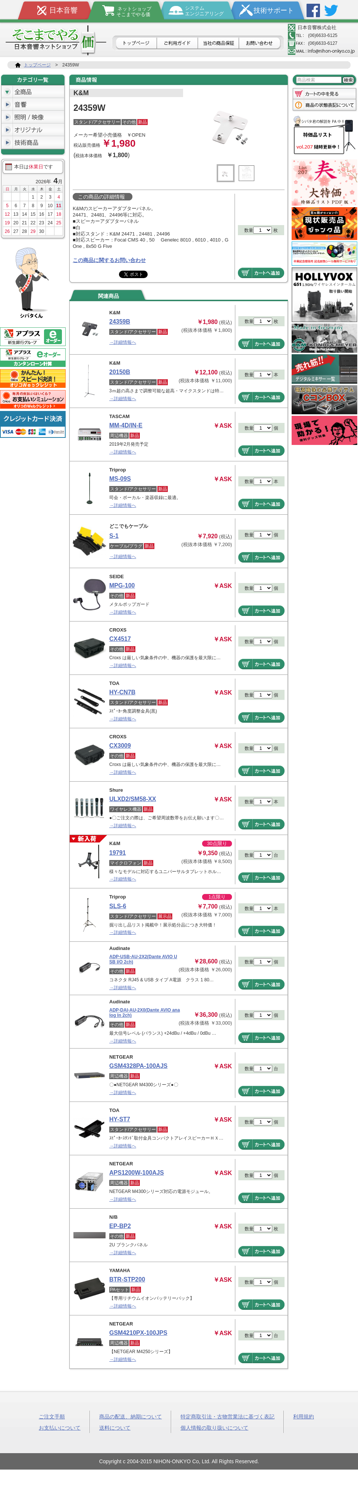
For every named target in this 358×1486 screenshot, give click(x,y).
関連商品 (108, 296)
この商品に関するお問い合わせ (109, 260)
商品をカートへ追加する (261, 273)
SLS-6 (117, 906)
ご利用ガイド (177, 43)
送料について (115, 1427)
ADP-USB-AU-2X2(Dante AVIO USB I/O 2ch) (143, 959)
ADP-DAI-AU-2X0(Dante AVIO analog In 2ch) (144, 1012)
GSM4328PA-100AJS (138, 1066)
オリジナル (32, 130)
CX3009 (120, 745)
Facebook (313, 10)
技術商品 (32, 142)
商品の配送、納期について (130, 1416)
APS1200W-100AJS (136, 1172)
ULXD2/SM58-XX (132, 799)
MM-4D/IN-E (125, 425)
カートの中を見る (324, 93)
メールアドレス (321, 51)
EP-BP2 (120, 1226)
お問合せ (260, 43)
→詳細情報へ (122, 342)
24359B (119, 321)
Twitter (331, 10)
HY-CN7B (122, 692)
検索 (348, 80)
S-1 (114, 536)
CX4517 (120, 639)
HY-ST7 (119, 1119)
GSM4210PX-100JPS (138, 1333)
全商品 (32, 91)
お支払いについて (60, 1427)
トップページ (135, 43)
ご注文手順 (52, 1416)
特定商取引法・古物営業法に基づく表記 (227, 1416)
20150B (119, 372)
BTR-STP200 (127, 1279)
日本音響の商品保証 (218, 43)
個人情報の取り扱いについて (214, 1427)
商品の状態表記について (324, 105)
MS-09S (120, 479)
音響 (32, 104)
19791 (117, 853)
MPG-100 (122, 585)
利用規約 (303, 1416)
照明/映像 (32, 117)
